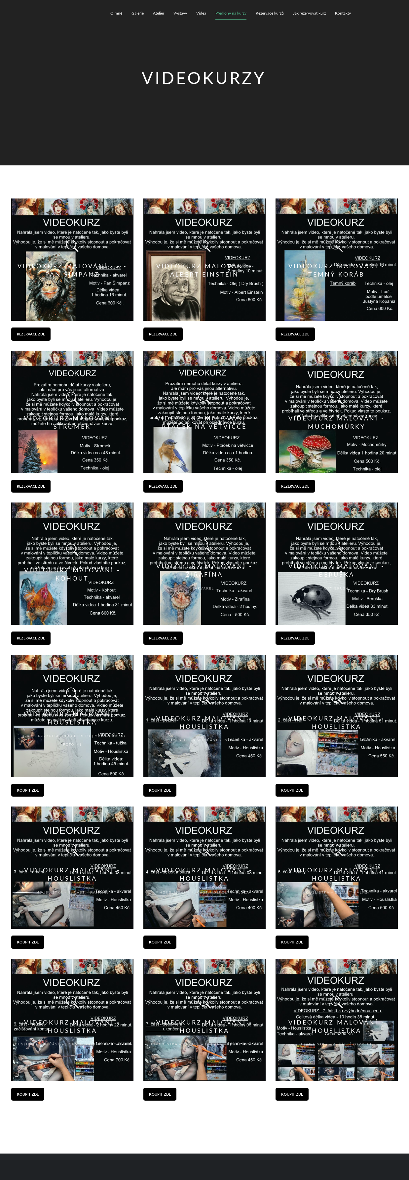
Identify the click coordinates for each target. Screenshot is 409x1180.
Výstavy (180, 13)
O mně (116, 13)
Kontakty (343, 13)
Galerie (137, 13)
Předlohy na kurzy (230, 13)
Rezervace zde (31, 334)
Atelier (158, 13)
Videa (201, 13)
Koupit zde (28, 790)
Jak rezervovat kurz (309, 13)
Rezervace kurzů (270, 13)
